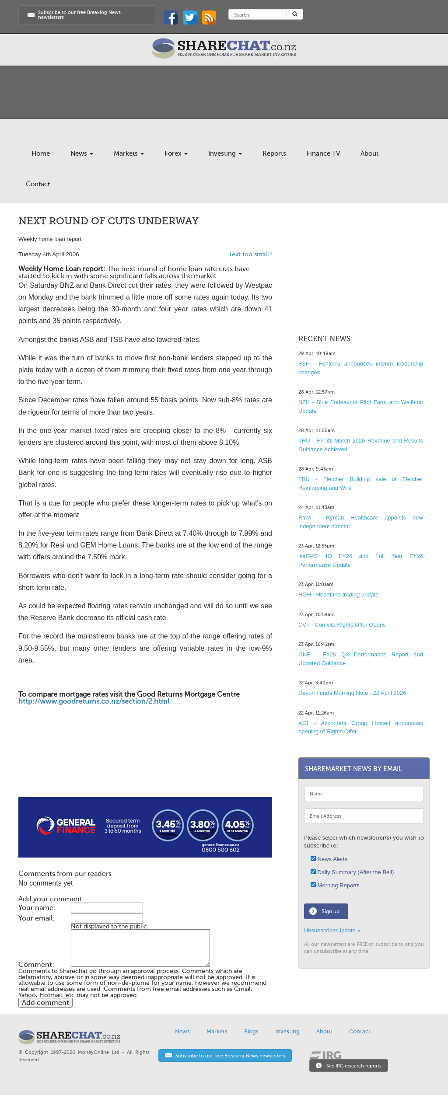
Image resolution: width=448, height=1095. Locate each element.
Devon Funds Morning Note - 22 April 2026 (352, 693)
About (369, 153)
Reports (274, 153)
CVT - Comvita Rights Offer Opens (342, 624)
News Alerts (329, 859)
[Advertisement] (145, 769)
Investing (225, 153)
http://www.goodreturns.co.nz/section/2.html (93, 701)
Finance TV (323, 153)
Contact (38, 184)
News (81, 153)
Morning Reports (335, 885)
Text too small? (250, 254)
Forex (176, 153)
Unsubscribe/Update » (332, 930)
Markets (129, 153)
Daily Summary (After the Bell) (352, 872)
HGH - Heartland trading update (338, 594)
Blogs (251, 1031)
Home (41, 153)
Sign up (331, 911)
